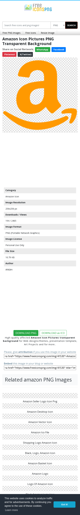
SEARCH (71, 25)
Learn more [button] (11, 510)
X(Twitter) (25, 54)
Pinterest (9, 54)
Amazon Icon (12, 196)
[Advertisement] (40, 159)
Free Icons (30, 32)
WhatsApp (42, 49)
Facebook (58, 49)
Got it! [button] (64, 504)
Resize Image (47, 32)
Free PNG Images (12, 32)
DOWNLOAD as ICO (53, 333)
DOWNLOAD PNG (25, 333)
